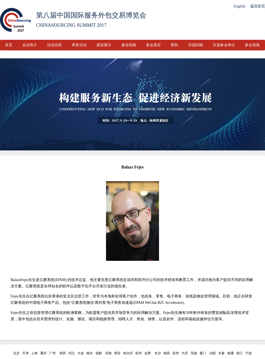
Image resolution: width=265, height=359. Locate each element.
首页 (8, 45)
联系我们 (111, 56)
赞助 (174, 45)
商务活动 (79, 45)
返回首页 (257, 6)
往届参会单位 (224, 45)
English (239, 6)
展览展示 (103, 45)
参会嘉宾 (153, 45)
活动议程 (54, 45)
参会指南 (128, 45)
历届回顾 (195, 45)
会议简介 (29, 45)
